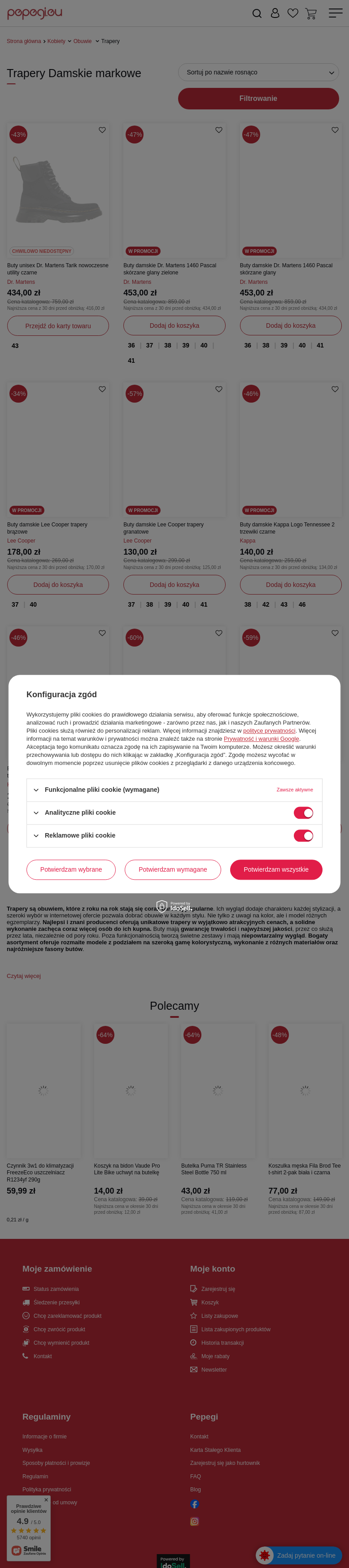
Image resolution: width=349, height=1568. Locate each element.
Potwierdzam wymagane (173, 869)
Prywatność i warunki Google (261, 738)
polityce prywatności (269, 730)
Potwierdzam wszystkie (276, 869)
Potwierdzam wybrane (71, 869)
